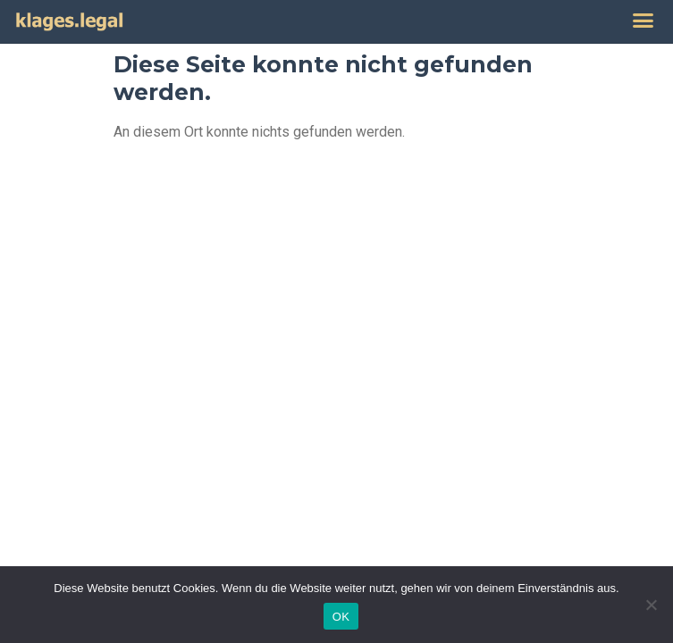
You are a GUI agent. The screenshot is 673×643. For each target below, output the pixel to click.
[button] (643, 21)
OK (340, 616)
